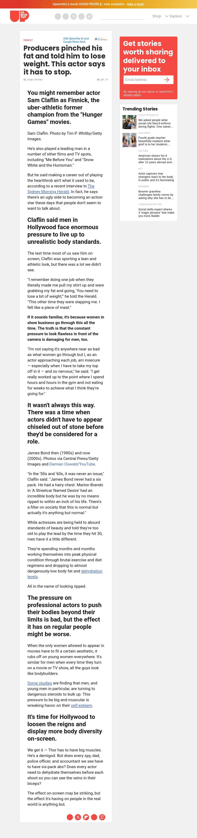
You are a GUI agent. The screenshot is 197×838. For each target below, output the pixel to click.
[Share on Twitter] (78, 817)
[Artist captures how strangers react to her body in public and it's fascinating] (130, 176)
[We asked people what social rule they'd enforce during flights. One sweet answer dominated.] (130, 122)
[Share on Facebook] (70, 817)
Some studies (39, 683)
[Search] (123, 16)
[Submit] (103, 17)
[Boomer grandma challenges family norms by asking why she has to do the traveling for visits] (130, 193)
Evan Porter (35, 79)
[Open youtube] (81, 16)
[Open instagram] (66, 16)
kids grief (144, 133)
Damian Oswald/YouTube (72, 464)
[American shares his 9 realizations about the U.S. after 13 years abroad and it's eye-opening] (130, 158)
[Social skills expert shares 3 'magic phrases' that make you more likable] (130, 211)
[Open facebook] (58, 16)
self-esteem (81, 705)
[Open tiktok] (89, 16)
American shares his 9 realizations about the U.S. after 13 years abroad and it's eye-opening (155, 159)
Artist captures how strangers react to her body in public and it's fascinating (156, 177)
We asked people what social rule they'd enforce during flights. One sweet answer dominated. (154, 123)
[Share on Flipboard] (86, 817)
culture (143, 151)
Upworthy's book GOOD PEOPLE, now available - (98, 4)
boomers (143, 186)
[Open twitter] (73, 16)
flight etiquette (148, 115)
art (140, 168)
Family (28, 40)
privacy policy (132, 94)
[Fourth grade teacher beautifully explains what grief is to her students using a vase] (130, 140)
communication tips (150, 204)
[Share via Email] (94, 817)
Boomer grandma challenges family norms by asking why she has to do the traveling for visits (155, 195)
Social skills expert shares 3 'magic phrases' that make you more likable (156, 212)
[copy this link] (102, 817)
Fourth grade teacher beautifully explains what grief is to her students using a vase (154, 141)
